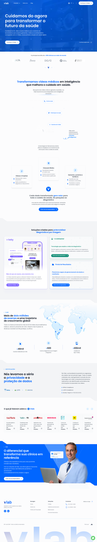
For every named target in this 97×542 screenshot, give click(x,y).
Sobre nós (25, 3)
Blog (32, 3)
